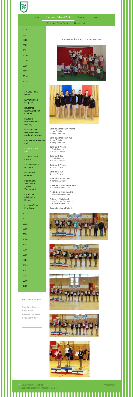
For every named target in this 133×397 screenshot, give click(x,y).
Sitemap (39, 385)
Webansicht (109, 385)
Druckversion (26, 385)
